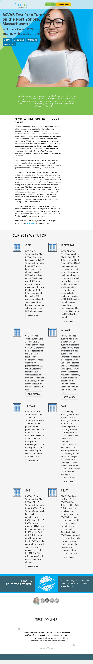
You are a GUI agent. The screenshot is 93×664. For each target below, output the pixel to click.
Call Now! (50, 4)
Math (7, 40)
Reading (19, 40)
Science (32, 40)
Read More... (34, 315)
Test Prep (9, 44)
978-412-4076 (31, 223)
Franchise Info (64, 4)
